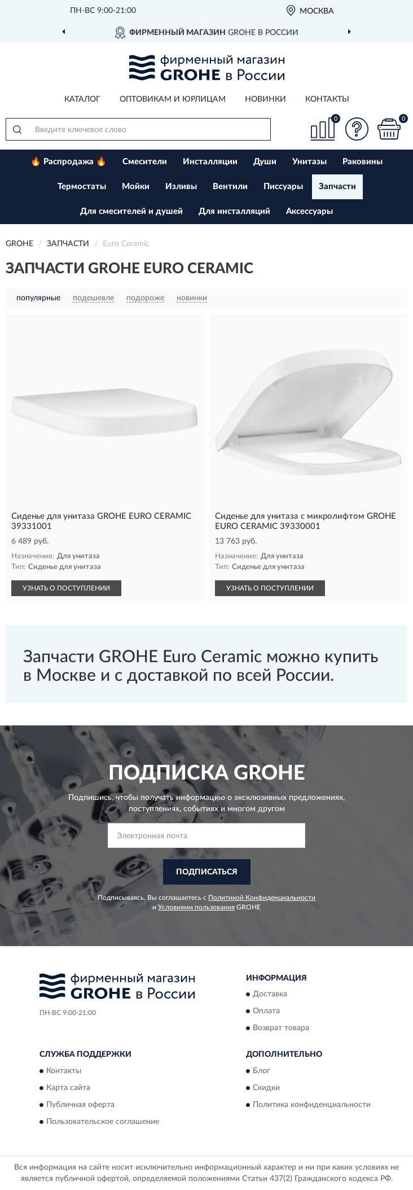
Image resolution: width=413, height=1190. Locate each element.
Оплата (266, 1012)
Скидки (266, 1088)
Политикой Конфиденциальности (261, 897)
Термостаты (82, 186)
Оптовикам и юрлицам (173, 99)
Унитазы (309, 162)
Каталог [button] (82, 99)
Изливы (181, 186)
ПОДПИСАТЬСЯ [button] (207, 872)
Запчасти (337, 186)
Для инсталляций (234, 211)
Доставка (270, 995)
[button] (356, 129)
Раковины (362, 162)
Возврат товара (281, 1028)
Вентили (230, 186)
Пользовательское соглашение (102, 1122)
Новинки (265, 99)
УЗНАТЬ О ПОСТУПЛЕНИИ (66, 588)
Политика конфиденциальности (312, 1105)
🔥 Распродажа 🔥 (68, 162)
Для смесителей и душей (131, 211)
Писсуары (283, 186)
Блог (261, 1071)
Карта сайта (68, 1088)
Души (264, 162)
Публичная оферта (80, 1105)
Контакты (327, 99)
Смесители (144, 162)
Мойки (136, 186)
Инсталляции (210, 162)
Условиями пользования (196, 907)
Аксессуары (309, 211)
